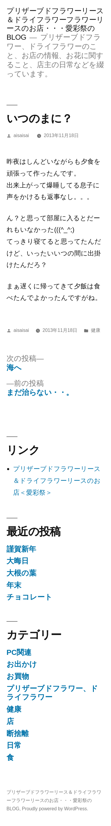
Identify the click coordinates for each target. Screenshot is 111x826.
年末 (14, 585)
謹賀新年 (21, 549)
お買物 (18, 676)
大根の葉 (21, 573)
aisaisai (21, 135)
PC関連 (19, 652)
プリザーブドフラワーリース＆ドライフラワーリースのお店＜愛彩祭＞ (57, 480)
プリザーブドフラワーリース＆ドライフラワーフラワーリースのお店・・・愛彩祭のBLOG (54, 800)
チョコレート (29, 597)
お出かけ (22, 664)
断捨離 (18, 733)
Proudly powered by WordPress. (55, 808)
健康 (95, 330)
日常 (14, 745)
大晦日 (18, 561)
